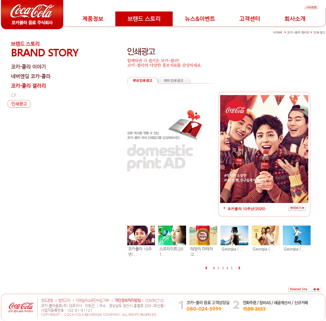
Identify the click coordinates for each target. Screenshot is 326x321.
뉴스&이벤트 (200, 18)
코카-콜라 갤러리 (28, 86)
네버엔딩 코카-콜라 (30, 76)
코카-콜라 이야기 (28, 67)
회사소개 (294, 18)
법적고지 (64, 300)
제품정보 (92, 18)
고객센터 (249, 18)
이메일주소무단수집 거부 (92, 300)
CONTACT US (154, 300)
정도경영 (47, 300)
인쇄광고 (19, 103)
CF (13, 95)
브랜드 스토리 (144, 18)
